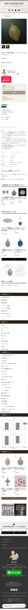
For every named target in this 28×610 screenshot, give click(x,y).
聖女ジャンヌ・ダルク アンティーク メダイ (22, 198)
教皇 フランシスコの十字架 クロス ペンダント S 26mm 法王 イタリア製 (8, 489)
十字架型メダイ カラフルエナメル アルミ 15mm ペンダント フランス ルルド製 (20, 489)
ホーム (3, 16)
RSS (19, 601)
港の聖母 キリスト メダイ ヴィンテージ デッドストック (14, 198)
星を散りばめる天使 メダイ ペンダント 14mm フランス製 (20, 468)
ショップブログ (15, 601)
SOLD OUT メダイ (11, 14)
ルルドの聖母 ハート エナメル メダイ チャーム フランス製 (20, 228)
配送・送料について (19, 598)
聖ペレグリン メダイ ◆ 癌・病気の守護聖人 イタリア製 (7, 468)
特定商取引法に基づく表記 (8, 99)
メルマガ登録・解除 (8, 601)
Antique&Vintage (4, 14)
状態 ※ (3, 164)
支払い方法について (11, 598)
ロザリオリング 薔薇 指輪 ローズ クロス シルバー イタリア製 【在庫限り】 (7, 229)
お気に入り (4, 66)
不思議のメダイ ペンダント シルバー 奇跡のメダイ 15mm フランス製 (8, 250)
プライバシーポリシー (21, 600)
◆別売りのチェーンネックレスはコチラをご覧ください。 (13, 179)
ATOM (22, 601)
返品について (5, 97)
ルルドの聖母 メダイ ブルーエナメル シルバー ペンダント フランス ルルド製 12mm (20, 250)
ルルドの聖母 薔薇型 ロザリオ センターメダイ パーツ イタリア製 (5, 199)
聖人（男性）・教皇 (8, 16)
